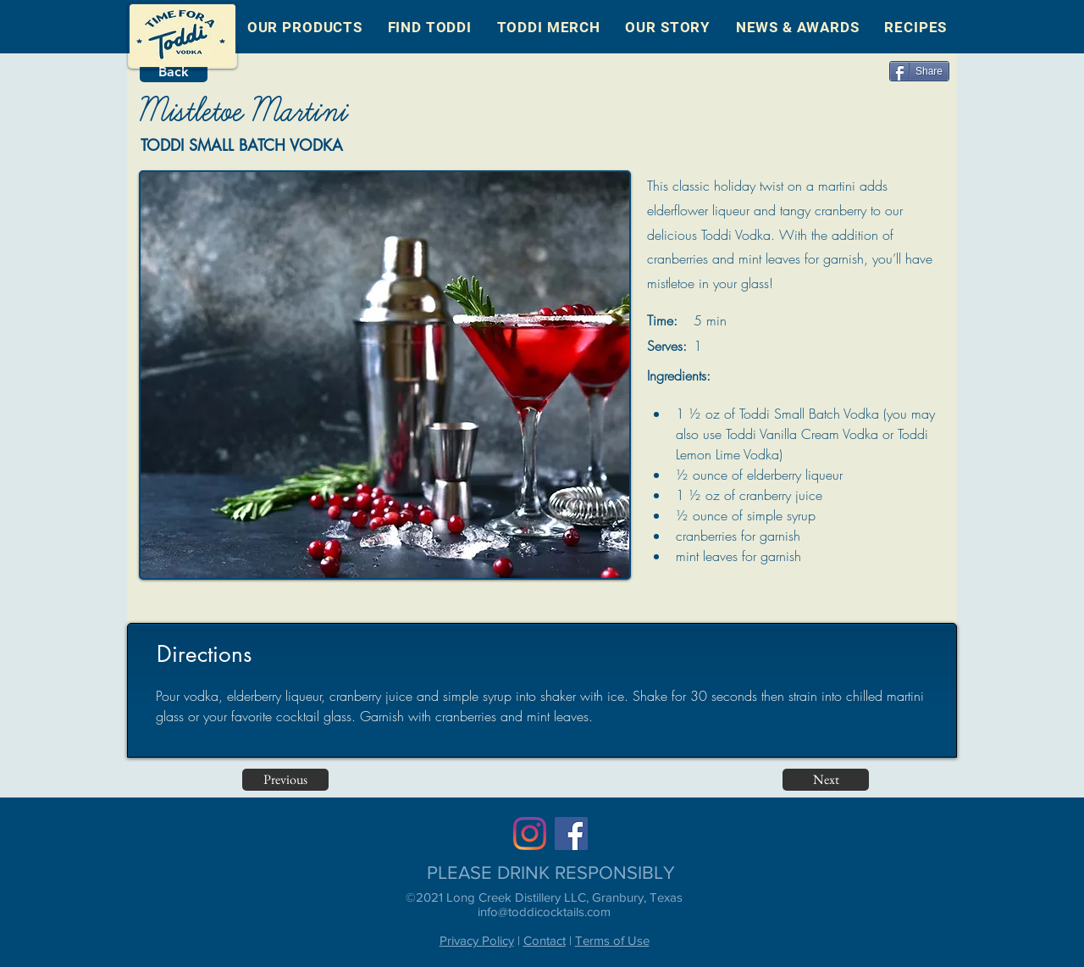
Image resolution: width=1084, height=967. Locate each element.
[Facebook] (571, 833)
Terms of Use (612, 940)
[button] (305, 27)
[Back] (173, 72)
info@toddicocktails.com (544, 911)
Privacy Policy (477, 940)
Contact (544, 940)
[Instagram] (529, 833)
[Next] (826, 780)
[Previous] (285, 780)
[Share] (919, 71)
